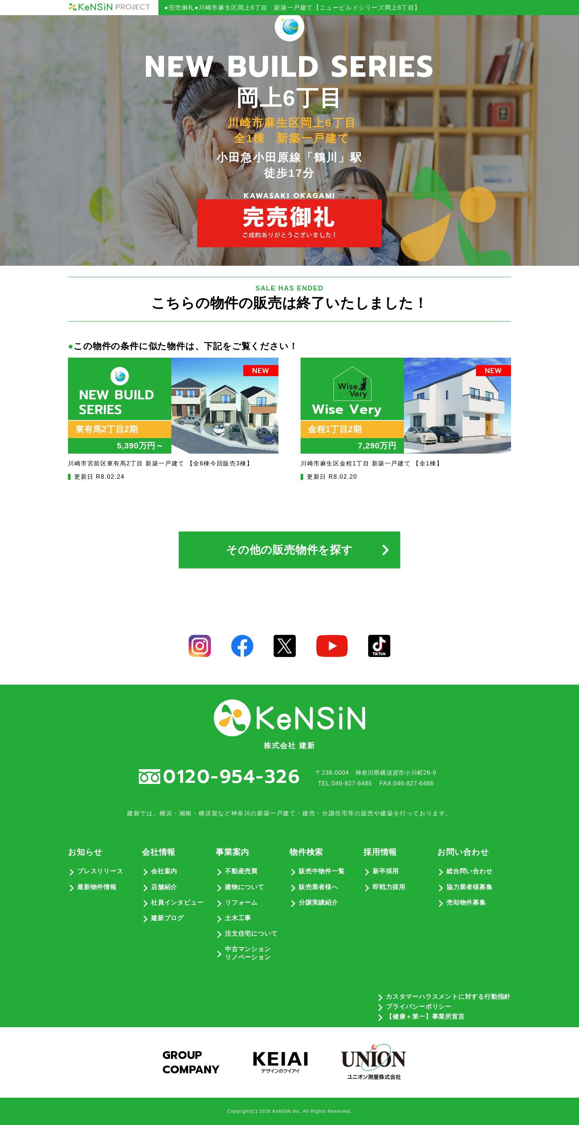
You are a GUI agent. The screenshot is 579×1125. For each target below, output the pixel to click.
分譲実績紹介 (318, 902)
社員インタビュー (177, 902)
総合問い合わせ (469, 871)
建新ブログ (167, 918)
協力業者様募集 (469, 887)
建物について (244, 887)
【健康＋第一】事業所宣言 (425, 1016)
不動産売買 (241, 871)
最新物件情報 (97, 887)
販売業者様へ (318, 887)
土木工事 (238, 918)
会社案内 (164, 871)
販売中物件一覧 (322, 871)
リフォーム (241, 902)
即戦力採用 (389, 887)
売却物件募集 (466, 902)
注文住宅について (251, 933)
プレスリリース (100, 871)
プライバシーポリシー (419, 1006)
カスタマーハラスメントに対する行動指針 (448, 996)
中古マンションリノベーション (248, 953)
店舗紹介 (164, 887)
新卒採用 (386, 871)
